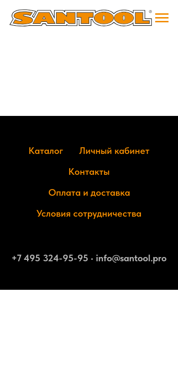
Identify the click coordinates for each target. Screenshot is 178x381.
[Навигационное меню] (162, 18)
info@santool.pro (131, 258)
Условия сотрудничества (89, 213)
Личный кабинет (114, 150)
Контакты (89, 171)
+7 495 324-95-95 (49, 258)
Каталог (45, 150)
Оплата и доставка (89, 192)
